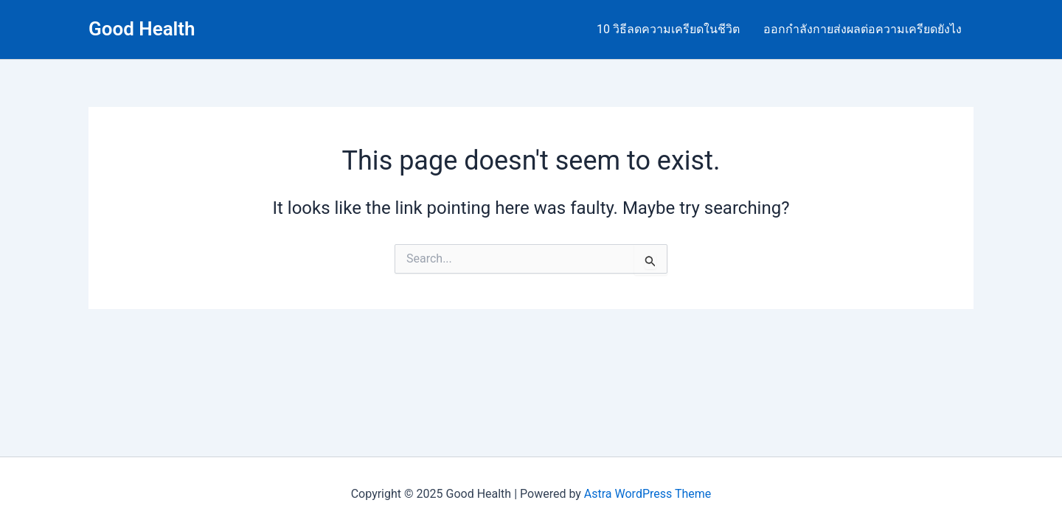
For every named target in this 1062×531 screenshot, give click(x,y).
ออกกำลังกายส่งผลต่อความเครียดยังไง (862, 29)
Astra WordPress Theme (647, 494)
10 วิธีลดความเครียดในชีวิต (668, 29)
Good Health (141, 29)
